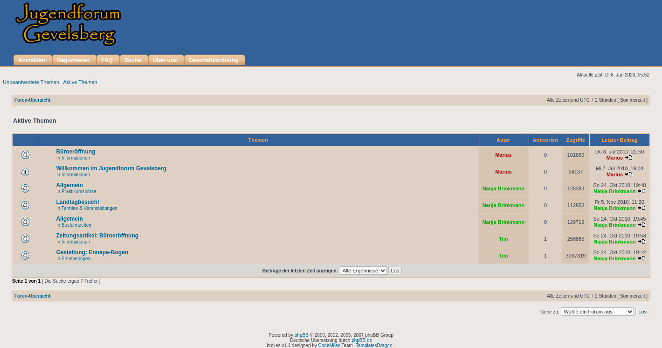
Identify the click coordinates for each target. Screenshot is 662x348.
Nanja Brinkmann (503, 188)
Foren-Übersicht (32, 100)
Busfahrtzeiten (76, 225)
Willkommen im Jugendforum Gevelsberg (111, 168)
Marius (503, 155)
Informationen (76, 157)
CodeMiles (329, 345)
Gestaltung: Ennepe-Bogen (92, 252)
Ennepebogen (76, 258)
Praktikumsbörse (79, 191)
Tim (503, 239)
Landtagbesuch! (77, 202)
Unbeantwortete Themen (31, 82)
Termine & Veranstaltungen (89, 208)
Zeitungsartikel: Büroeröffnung (97, 235)
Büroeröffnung (75, 151)
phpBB (302, 335)
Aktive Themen (80, 82)
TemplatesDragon (374, 345)
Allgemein (69, 185)
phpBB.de (362, 340)
